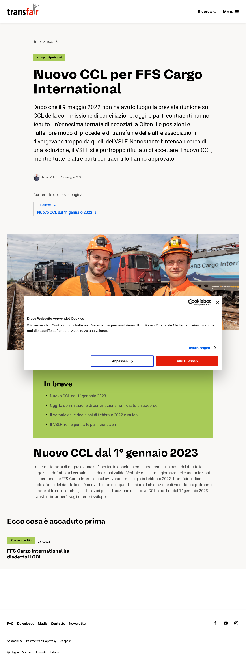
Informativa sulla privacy (41, 640)
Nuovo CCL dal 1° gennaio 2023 (64, 212)
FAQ (10, 624)
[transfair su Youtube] (225, 624)
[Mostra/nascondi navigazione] (231, 12)
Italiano (54, 652)
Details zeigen (199, 348)
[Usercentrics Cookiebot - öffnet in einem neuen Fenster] (191, 302)
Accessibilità (15, 640)
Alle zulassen (187, 361)
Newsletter (78, 624)
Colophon (65, 640)
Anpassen (122, 361)
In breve (44, 204)
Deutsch (27, 652)
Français (41, 652)
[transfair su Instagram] (236, 624)
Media (42, 624)
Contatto (58, 624)
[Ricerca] (207, 11)
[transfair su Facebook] (215, 624)
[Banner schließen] (217, 302)
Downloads (25, 624)
